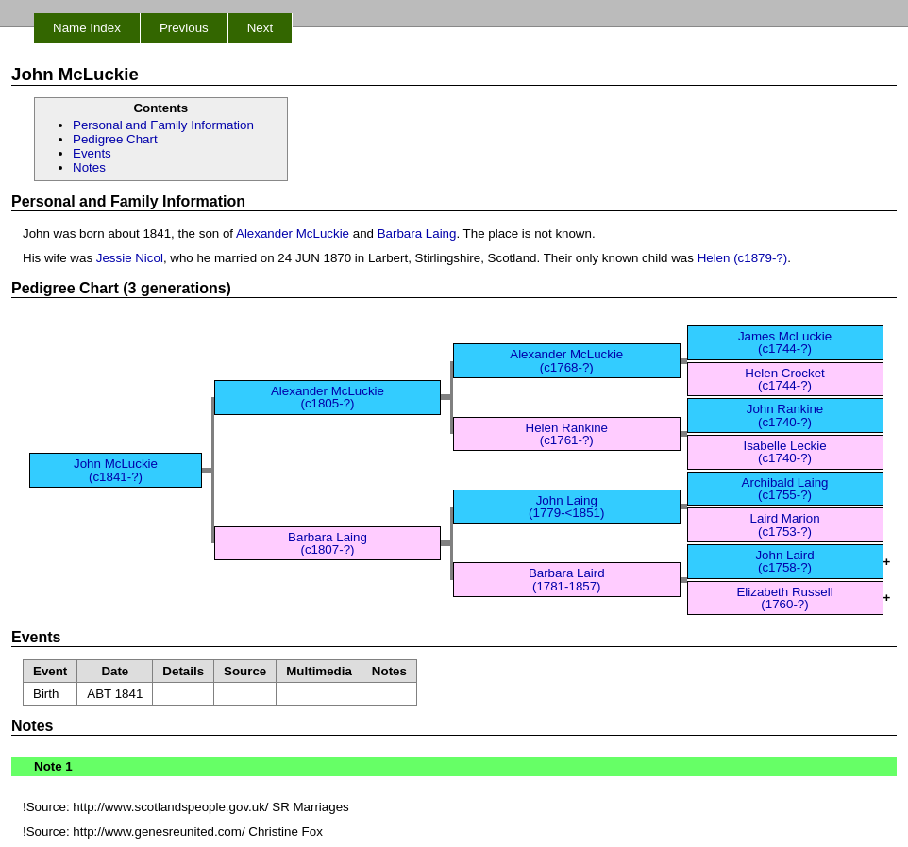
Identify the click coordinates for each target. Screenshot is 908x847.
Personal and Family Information (163, 125)
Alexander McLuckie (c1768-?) (566, 360)
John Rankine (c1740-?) (785, 415)
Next (260, 28)
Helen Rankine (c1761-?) (567, 434)
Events (92, 153)
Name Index (87, 28)
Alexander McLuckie (292, 233)
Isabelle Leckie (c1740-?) (784, 452)
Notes (89, 167)
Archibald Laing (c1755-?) (785, 488)
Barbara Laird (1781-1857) (567, 579)
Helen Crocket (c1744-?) (784, 379)
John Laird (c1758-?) (784, 561)
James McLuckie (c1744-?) (785, 342)
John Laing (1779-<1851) (566, 506)
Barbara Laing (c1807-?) (327, 543)
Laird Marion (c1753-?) (784, 524)
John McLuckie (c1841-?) (116, 470)
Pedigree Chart (115, 139)
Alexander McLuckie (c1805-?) (327, 397)
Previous (184, 28)
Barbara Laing (417, 233)
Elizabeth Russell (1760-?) (784, 598)
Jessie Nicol (129, 258)
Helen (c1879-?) (743, 258)
